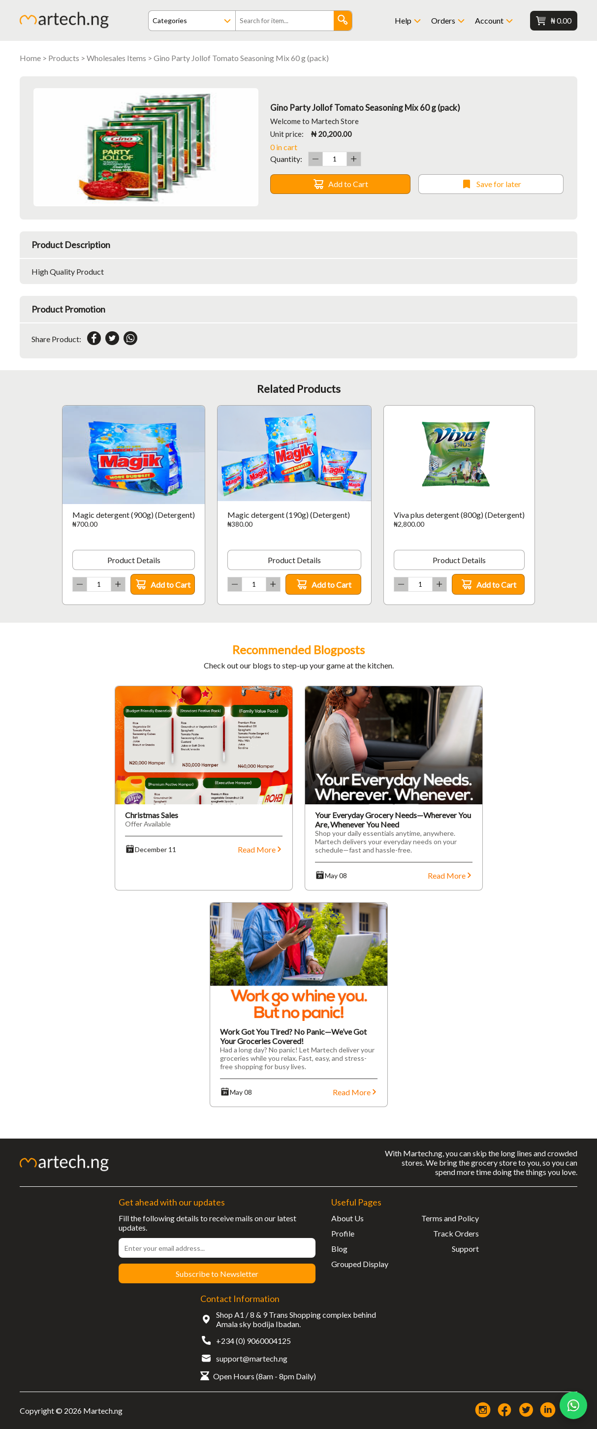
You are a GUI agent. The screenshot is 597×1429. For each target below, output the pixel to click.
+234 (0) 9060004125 (253, 1340)
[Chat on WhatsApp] (573, 1405)
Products (63, 58)
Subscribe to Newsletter (217, 1273)
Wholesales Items (116, 58)
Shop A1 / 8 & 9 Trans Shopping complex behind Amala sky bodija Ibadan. (296, 1319)
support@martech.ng (251, 1358)
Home (30, 58)
